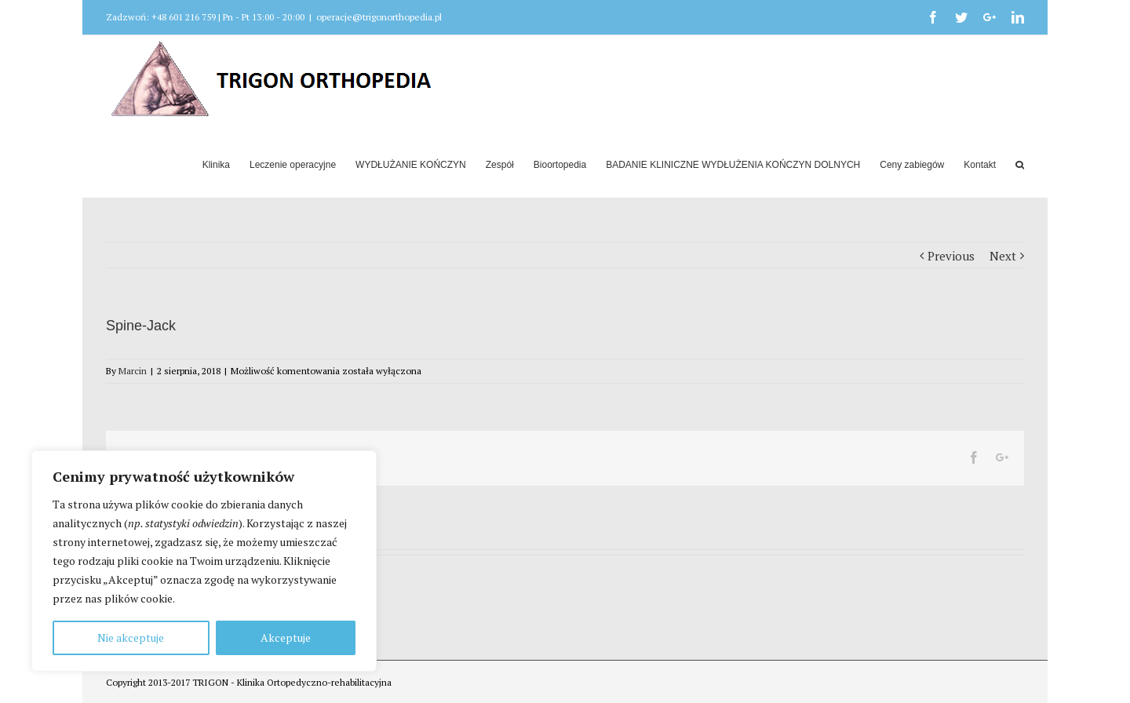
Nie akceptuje (130, 637)
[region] (204, 561)
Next (1003, 256)
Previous (951, 256)
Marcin (132, 371)
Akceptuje (286, 637)
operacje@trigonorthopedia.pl (379, 17)
